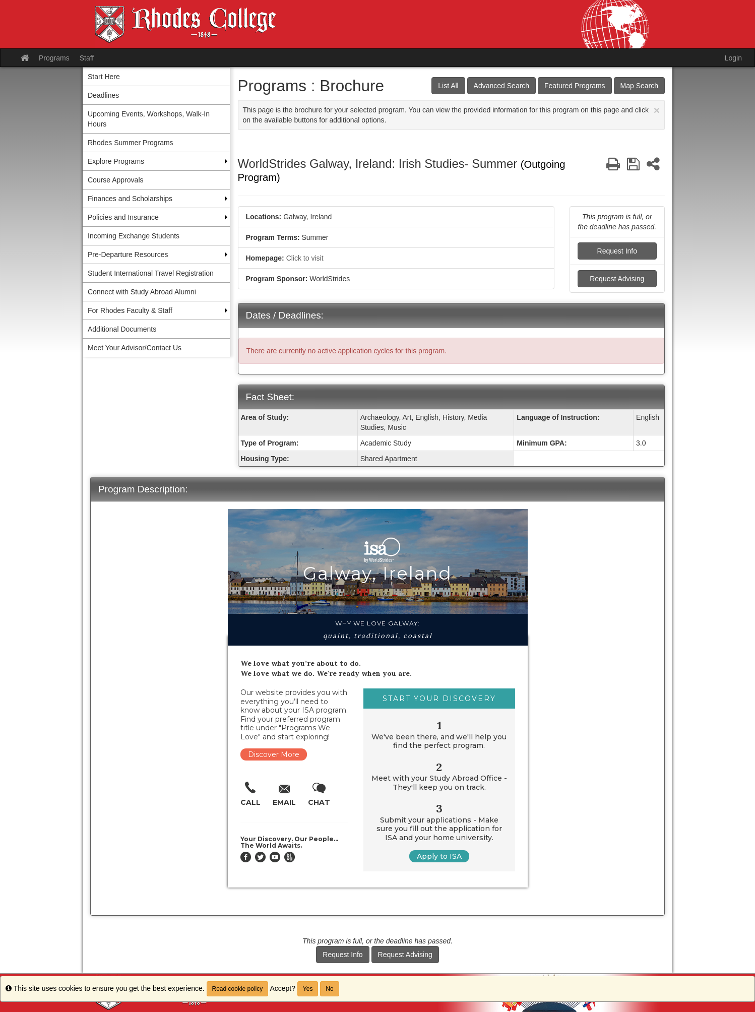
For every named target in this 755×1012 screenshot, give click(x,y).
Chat (319, 802)
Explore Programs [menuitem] (116, 161)
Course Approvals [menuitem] (116, 180)
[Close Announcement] (657, 110)
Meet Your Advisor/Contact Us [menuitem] (134, 348)
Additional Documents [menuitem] (122, 329)
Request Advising (617, 279)
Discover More (273, 754)
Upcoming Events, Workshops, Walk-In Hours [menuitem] (149, 119)
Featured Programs (574, 86)
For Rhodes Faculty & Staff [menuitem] (130, 310)
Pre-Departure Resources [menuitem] (128, 254)
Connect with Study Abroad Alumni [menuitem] (142, 292)
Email (284, 802)
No (329, 988)
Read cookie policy (237, 988)
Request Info (617, 251)
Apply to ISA (439, 856)
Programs (54, 58)
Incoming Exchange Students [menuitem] (133, 236)
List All (448, 86)
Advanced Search (502, 86)
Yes (308, 988)
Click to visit (305, 258)
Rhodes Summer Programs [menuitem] (130, 143)
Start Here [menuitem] (104, 77)
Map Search (639, 86)
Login (733, 58)
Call (250, 802)
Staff (87, 58)
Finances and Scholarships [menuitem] (130, 199)
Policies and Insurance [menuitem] (123, 217)
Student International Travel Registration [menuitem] (151, 273)
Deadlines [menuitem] (103, 95)
